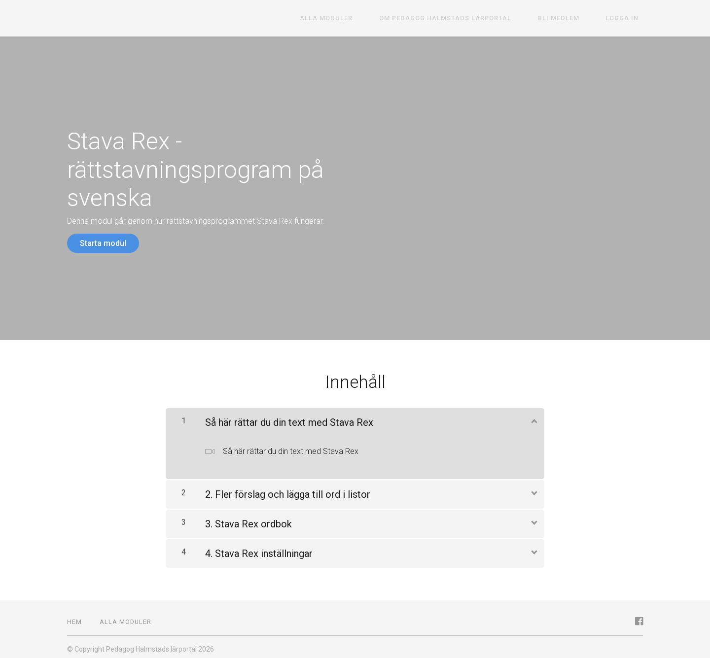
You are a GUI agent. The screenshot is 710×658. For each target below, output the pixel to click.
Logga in (626, 18)
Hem (74, 617)
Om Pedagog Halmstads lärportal (467, 18)
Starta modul (103, 243)
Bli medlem (571, 18)
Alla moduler (356, 18)
